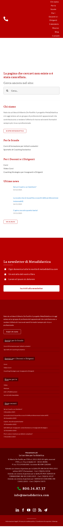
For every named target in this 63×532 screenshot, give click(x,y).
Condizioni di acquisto (43, 521)
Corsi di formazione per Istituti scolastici (17, 346)
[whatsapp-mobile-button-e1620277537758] (31, 501)
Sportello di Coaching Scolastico (14, 349)
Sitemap (55, 521)
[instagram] (34, 510)
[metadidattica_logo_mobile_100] (31, 16)
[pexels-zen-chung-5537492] (7, 209)
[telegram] (45, 510)
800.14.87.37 (31, 488)
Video (6, 385)
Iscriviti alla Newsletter (11, 395)
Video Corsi (8, 368)
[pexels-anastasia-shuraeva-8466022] (7, 197)
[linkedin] (17, 510)
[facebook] (23, 510)
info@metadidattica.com (31, 495)
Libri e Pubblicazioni (10, 392)
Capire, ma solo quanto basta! (25, 210)
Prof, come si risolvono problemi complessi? (18, 434)
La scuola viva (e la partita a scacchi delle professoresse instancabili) (26, 415)
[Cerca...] (31, 90)
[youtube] (28, 510)
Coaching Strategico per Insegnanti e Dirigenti (19, 371)
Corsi (5, 364)
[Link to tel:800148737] (9, 19)
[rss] (40, 510)
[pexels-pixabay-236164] (7, 186)
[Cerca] (7, 90)
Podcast (6, 388)
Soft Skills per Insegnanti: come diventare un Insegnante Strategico (26, 428)
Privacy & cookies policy (27, 521)
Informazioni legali (11, 521)
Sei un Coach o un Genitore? (24, 187)
